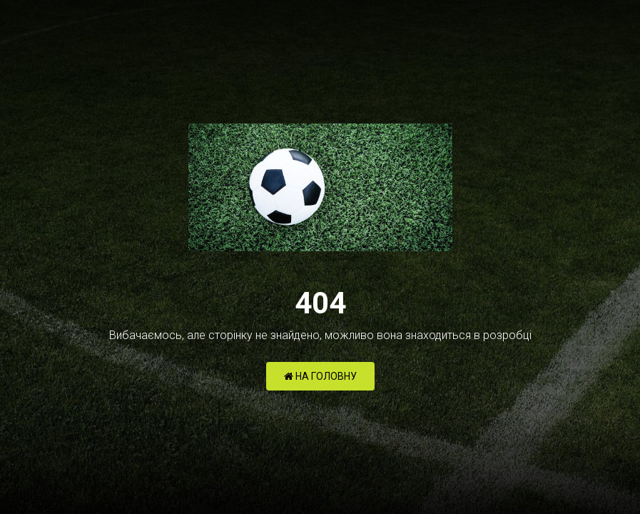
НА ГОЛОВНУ (320, 376)
